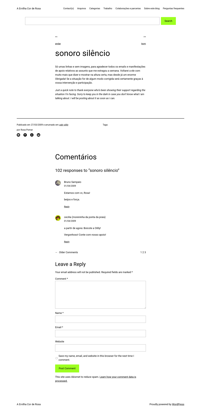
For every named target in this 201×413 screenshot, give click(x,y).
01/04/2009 (70, 186)
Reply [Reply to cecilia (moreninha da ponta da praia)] (67, 241)
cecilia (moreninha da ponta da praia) (85, 217)
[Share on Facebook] (18, 135)
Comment (61, 278)
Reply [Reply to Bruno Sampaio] (67, 206)
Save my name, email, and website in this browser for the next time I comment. (96, 357)
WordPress (178, 404)
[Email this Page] (38, 135)
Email (59, 327)
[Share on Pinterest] (25, 135)
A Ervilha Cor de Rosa (29, 8)
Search (168, 20)
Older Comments (66, 252)
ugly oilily (63, 124)
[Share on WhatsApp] (32, 135)
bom (143, 43)
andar (58, 43)
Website (59, 341)
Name (59, 312)
